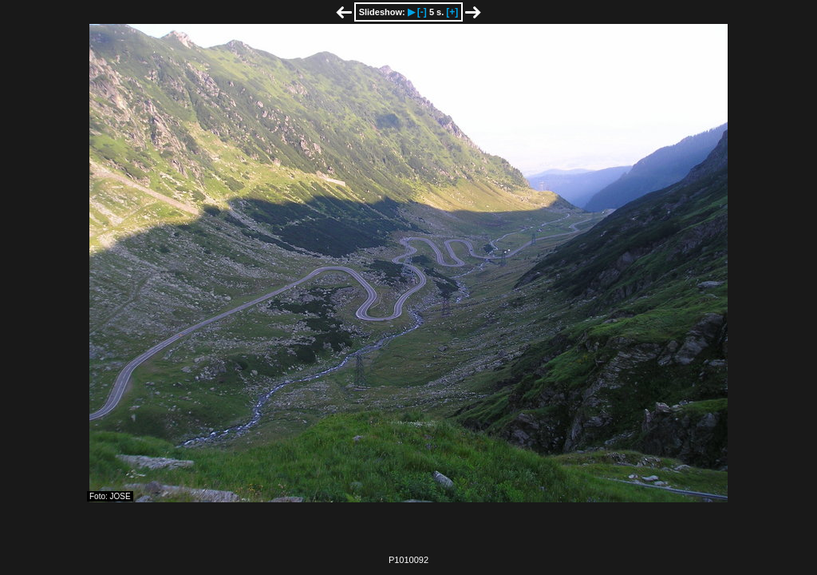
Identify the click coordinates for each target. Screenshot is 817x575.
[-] (422, 12)
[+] (452, 12)
